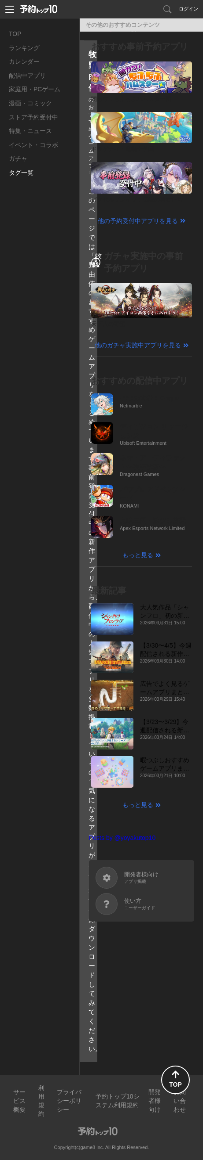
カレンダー (24, 61)
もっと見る (137, 554)
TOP (15, 33)
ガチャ (18, 158)
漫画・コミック (30, 103)
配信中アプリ (27, 75)
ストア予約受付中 (33, 117)
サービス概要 (19, 1100)
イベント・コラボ (33, 144)
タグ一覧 (21, 172)
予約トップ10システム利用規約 (118, 1101)
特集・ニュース (30, 130)
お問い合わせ (179, 1100)
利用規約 (41, 1100)
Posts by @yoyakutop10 (122, 837)
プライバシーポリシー (69, 1100)
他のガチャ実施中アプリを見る (138, 345)
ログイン (188, 8)
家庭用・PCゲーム (34, 89)
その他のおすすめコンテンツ (122, 25)
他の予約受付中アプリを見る (138, 220)
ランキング (24, 47)
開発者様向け (154, 1100)
